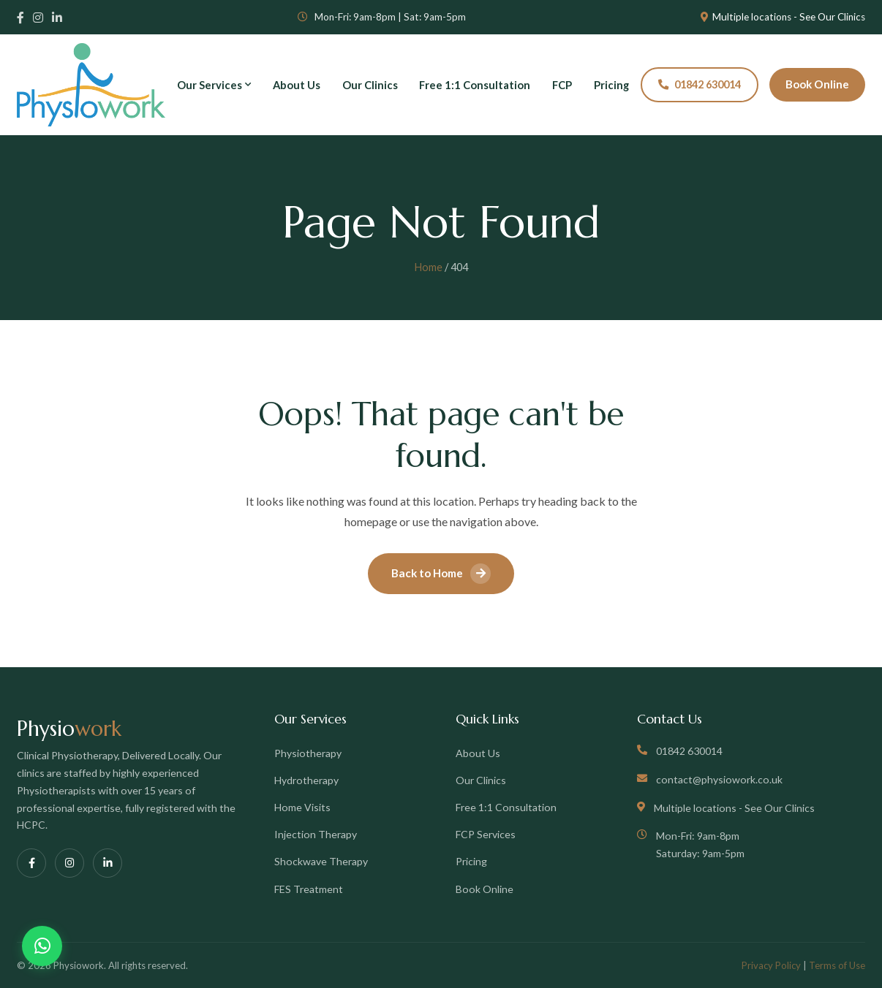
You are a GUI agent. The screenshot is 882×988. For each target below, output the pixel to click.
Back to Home (441, 573)
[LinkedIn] (57, 17)
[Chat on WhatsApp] (42, 946)
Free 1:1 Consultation (474, 84)
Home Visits (302, 807)
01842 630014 (699, 84)
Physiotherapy (308, 753)
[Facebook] (20, 17)
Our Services (214, 84)
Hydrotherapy (306, 780)
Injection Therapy (315, 834)
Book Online (817, 84)
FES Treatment (308, 889)
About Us (296, 84)
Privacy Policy (771, 965)
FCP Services (486, 834)
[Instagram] (38, 17)
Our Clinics (370, 84)
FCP (562, 84)
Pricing (611, 84)
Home (428, 267)
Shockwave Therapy (321, 861)
